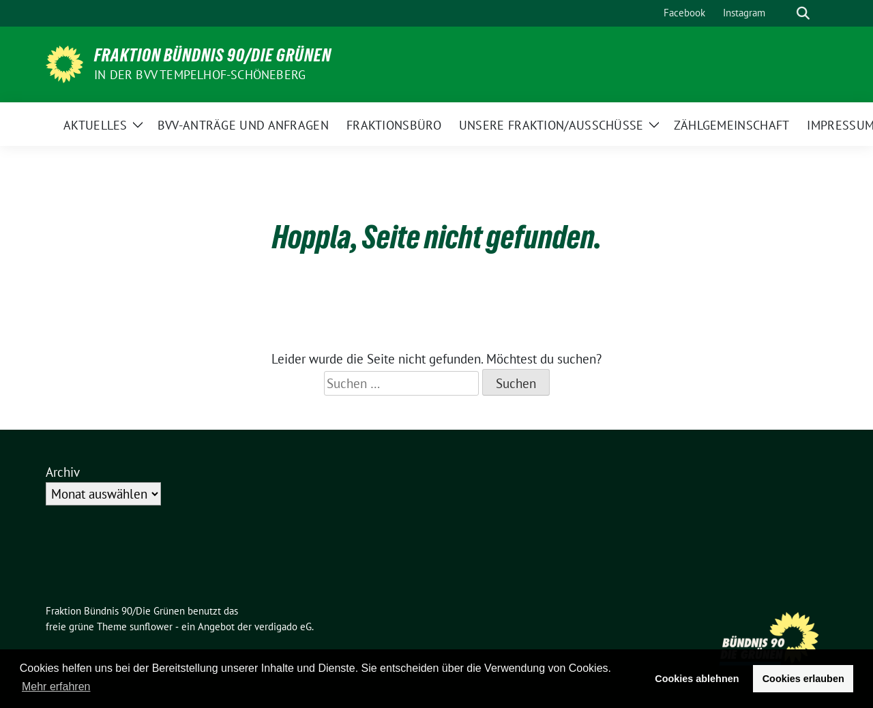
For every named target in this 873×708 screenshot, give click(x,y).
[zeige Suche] (803, 13)
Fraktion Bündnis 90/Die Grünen (212, 55)
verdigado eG (283, 626)
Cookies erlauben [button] (803, 678)
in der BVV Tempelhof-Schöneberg (200, 75)
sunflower (151, 626)
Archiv (63, 472)
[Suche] (784, 13)
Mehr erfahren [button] (56, 686)
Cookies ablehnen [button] (697, 678)
